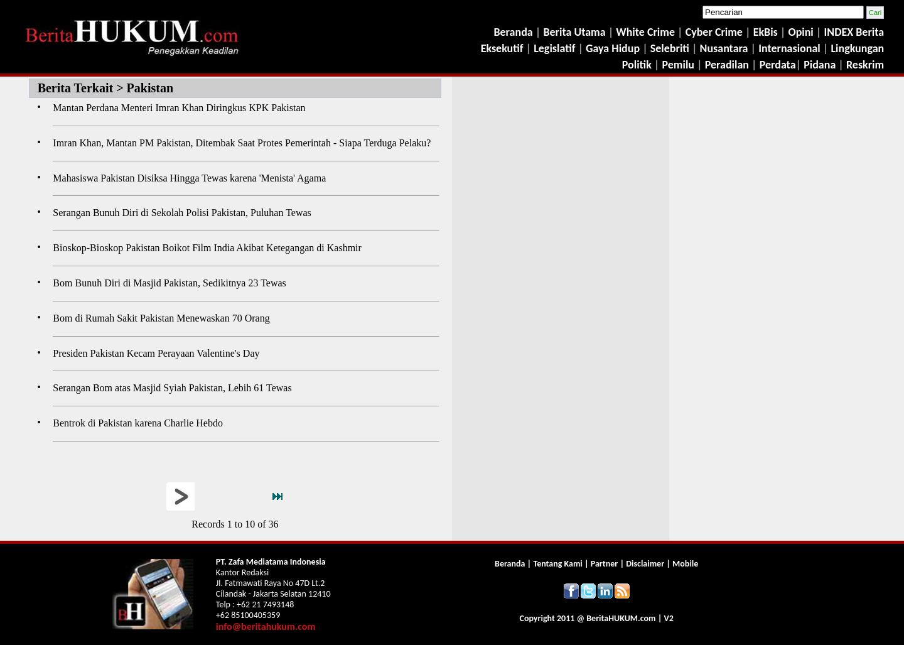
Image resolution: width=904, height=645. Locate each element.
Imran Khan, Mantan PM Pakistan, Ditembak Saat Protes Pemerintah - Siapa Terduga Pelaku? (242, 143)
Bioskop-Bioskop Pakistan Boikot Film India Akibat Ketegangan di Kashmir (207, 247)
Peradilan (725, 65)
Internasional (789, 48)
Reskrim (865, 65)
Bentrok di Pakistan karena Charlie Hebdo (138, 423)
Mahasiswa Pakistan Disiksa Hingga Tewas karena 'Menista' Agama (189, 178)
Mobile (685, 563)
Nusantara (724, 48)
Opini (799, 32)
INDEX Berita (854, 32)
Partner (604, 563)
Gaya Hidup (611, 48)
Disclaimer (645, 563)
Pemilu (678, 65)
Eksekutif (503, 48)
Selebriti (669, 48)
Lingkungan (857, 48)
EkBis (766, 32)
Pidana (820, 65)
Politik (637, 65)
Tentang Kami (558, 563)
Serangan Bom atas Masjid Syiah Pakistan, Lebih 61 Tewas (172, 387)
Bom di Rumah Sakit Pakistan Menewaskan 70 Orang (161, 318)
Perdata (778, 65)
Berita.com (620, 618)
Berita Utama (575, 32)
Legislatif (554, 48)
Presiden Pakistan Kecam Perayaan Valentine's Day (156, 353)
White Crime (646, 32)
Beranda (512, 32)
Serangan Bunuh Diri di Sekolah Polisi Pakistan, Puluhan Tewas (182, 212)
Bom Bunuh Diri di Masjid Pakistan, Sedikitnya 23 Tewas (169, 283)
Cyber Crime (715, 32)
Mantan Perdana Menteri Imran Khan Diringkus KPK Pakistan (179, 107)
